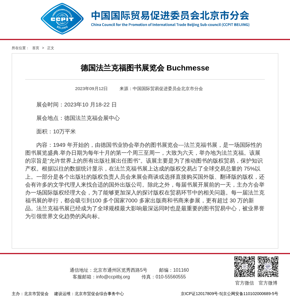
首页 (35, 48)
